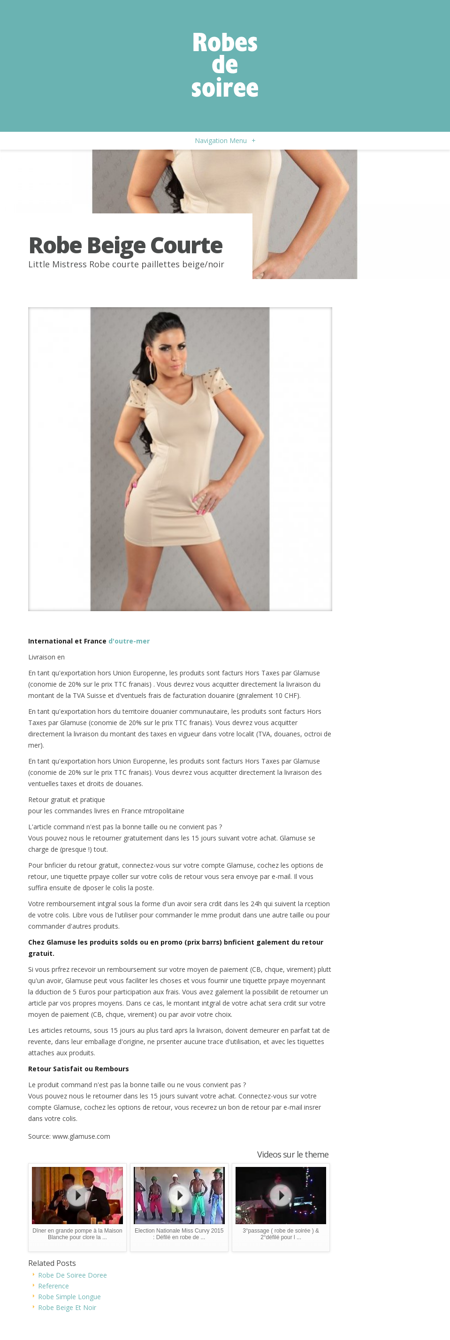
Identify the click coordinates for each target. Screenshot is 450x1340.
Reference (53, 1285)
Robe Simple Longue (69, 1296)
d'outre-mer (129, 640)
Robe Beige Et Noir (67, 1307)
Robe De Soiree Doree (72, 1275)
